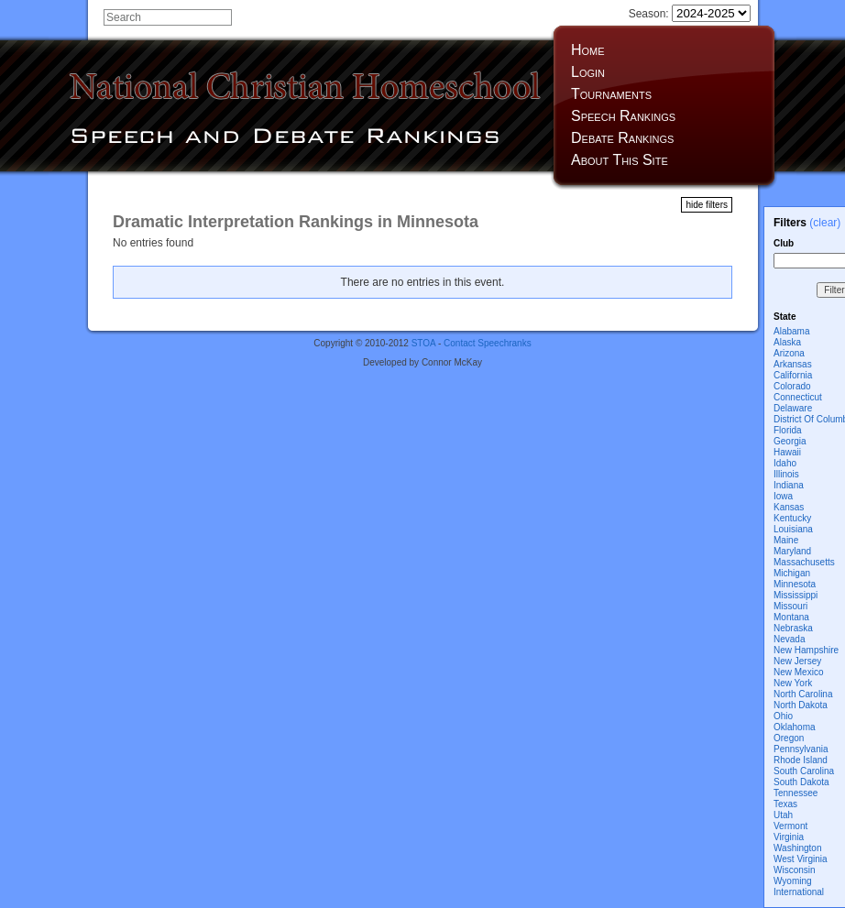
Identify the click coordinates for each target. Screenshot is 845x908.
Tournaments (611, 94)
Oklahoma (795, 727)
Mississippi (796, 595)
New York (793, 683)
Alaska (787, 342)
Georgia (790, 441)
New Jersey (797, 661)
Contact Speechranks (488, 343)
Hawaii (787, 452)
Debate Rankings (622, 138)
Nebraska (793, 628)
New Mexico (798, 672)
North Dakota (801, 705)
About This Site (619, 160)
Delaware (793, 408)
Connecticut (798, 397)
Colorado (792, 386)
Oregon (789, 738)
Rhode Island (801, 760)
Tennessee (796, 793)
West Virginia (801, 859)
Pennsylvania (801, 749)
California (793, 375)
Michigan (792, 573)
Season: (690, 13)
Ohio (783, 716)
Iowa (783, 496)
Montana (791, 617)
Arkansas (793, 364)
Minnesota (795, 584)
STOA (424, 343)
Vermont (790, 826)
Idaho (785, 463)
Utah (783, 815)
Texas (785, 804)
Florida (788, 430)
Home (588, 50)
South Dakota (801, 782)
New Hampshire (806, 650)
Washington (797, 848)
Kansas (789, 507)
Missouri (790, 606)
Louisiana (793, 529)
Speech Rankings (623, 116)
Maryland (792, 551)
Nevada (789, 639)
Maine (786, 540)
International (799, 892)
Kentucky (792, 518)
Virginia (789, 837)
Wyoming (793, 881)
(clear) (824, 222)
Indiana (789, 485)
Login (588, 72)
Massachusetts (804, 562)
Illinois (786, 474)
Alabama (791, 331)
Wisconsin (795, 870)
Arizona (789, 353)
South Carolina (804, 771)
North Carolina (803, 694)
